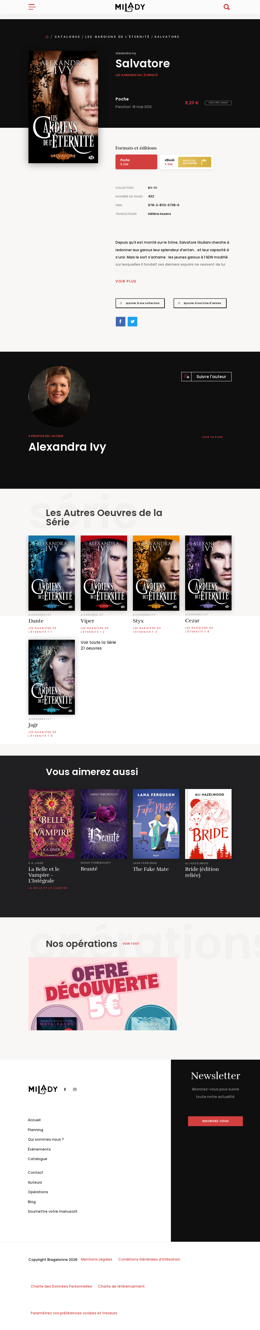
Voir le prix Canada (218, 102)
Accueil (34, 1119)
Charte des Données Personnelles (61, 1286)
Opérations (38, 1191)
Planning (35, 1129)
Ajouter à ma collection (138, 303)
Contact (35, 1172)
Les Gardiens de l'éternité (117, 37)
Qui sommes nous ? (46, 1139)
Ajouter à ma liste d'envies (197, 303)
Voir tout (130, 943)
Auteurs (35, 1182)
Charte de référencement (121, 1286)
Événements (39, 1148)
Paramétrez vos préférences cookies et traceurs (74, 1312)
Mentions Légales (96, 1259)
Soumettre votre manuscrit (52, 1211)
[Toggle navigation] (34, 7)
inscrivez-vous (215, 1121)
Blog (32, 1201)
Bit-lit (152, 188)
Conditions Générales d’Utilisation (149, 1259)
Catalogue (67, 37)
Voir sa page (212, 436)
